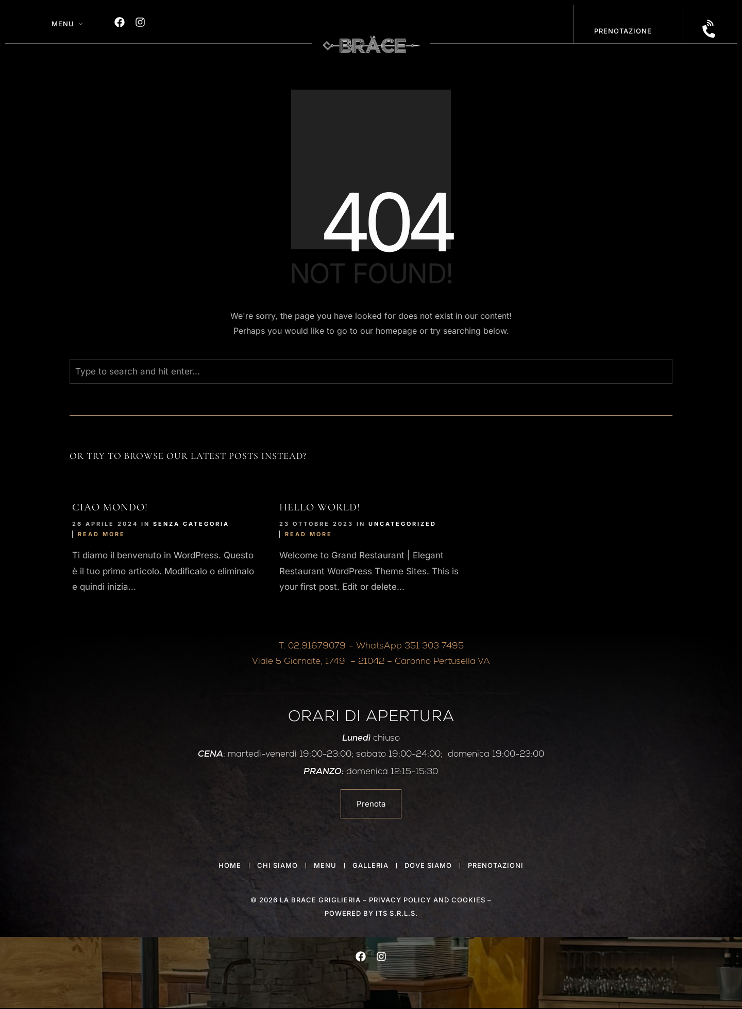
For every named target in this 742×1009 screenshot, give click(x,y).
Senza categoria (191, 523)
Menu (63, 24)
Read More (101, 534)
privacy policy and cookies (427, 900)
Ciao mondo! (110, 507)
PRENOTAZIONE (623, 31)
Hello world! (319, 507)
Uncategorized (402, 523)
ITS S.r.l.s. (397, 913)
